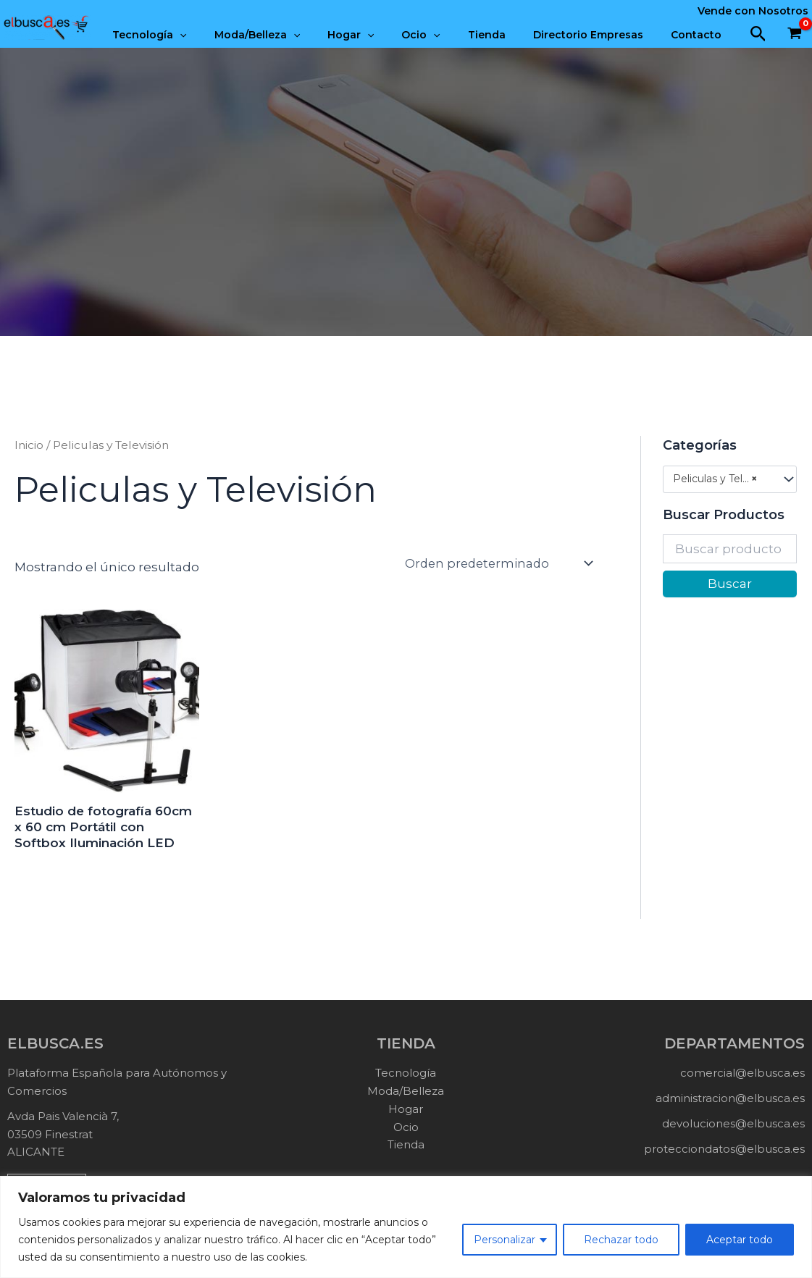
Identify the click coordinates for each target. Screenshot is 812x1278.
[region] (406, 1227)
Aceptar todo (739, 1239)
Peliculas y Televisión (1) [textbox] (722, 479)
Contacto (699, 34)
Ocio (446, 35)
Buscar (730, 583)
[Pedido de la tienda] (503, 563)
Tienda (505, 34)
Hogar (383, 35)
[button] (758, 34)
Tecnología (196, 35)
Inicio (28, 445)
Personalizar (504, 1239)
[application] (226, 35)
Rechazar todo (621, 1239)
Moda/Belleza (297, 35)
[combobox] (730, 479)
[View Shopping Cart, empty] (794, 35)
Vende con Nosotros (753, 10)
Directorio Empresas (599, 34)
